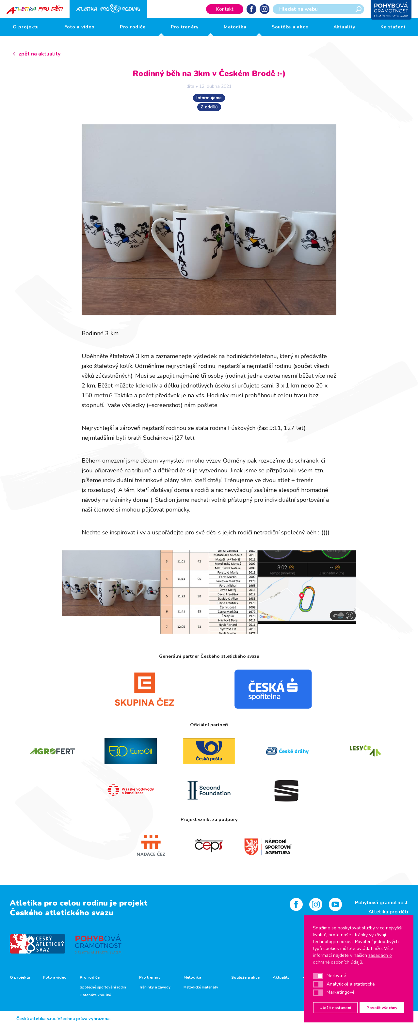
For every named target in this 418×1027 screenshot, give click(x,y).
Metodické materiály (201, 987)
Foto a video (79, 27)
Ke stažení (393, 27)
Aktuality (344, 27)
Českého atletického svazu (61, 913)
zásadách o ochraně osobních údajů (352, 958)
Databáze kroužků (95, 995)
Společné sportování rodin (103, 987)
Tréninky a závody (154, 987)
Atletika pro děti (388, 912)
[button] (318, 976)
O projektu (26, 27)
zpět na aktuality (39, 53)
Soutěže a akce (290, 27)
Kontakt (224, 9)
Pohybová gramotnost (381, 902)
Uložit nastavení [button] (335, 1007)
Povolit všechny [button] (381, 1007)
